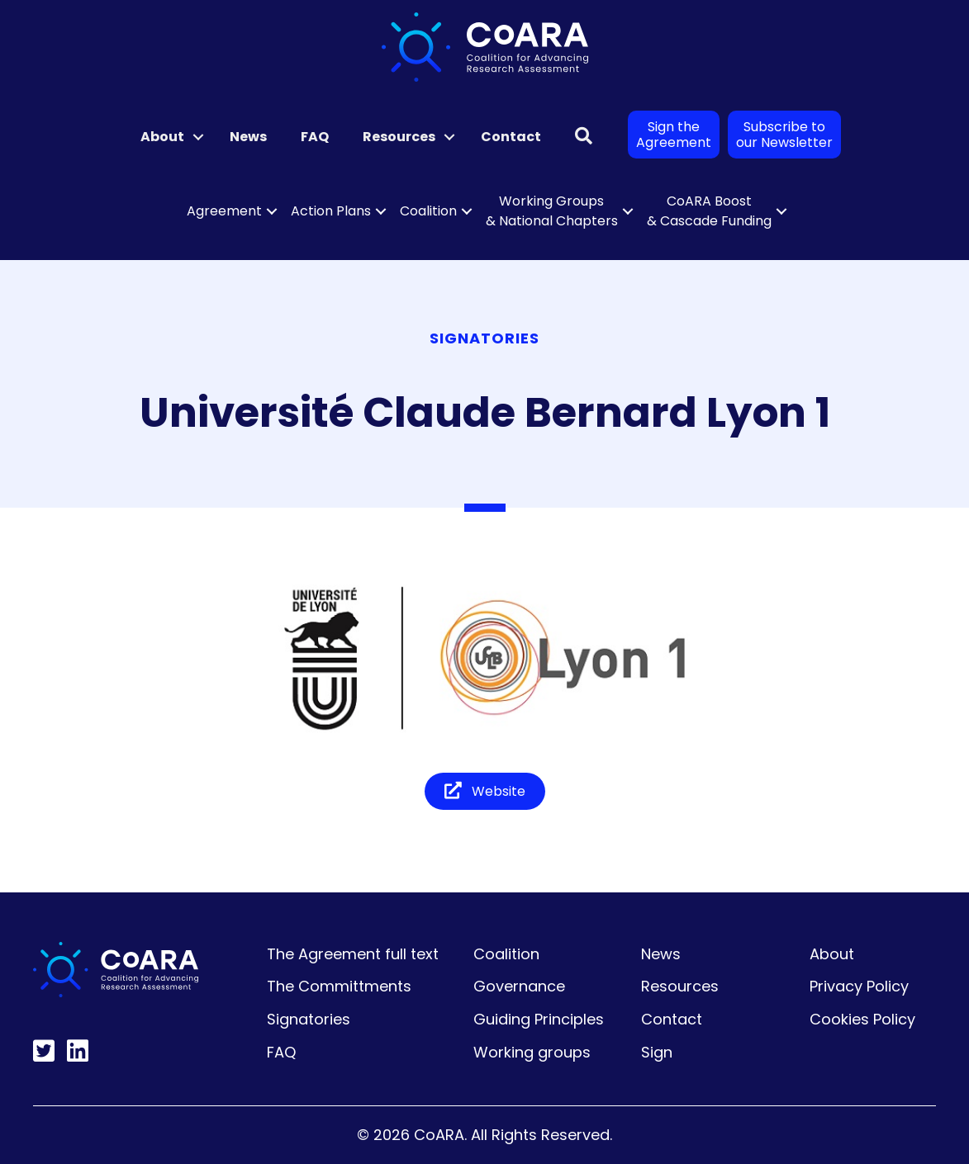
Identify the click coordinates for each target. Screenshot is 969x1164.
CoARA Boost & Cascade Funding (709, 211)
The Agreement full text (353, 954)
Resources (399, 136)
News (248, 136)
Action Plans (331, 210)
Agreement (224, 210)
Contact (511, 136)
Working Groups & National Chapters (552, 211)
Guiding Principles (538, 1019)
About (162, 136)
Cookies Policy (862, 1019)
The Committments (339, 986)
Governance (519, 986)
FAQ (315, 136)
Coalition (428, 210)
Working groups (532, 1052)
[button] (198, 137)
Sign (656, 1052)
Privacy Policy (859, 986)
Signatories (308, 1019)
